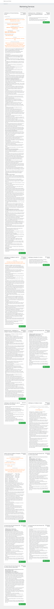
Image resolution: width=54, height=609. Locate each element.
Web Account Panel (7, 1)
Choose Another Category (27, 8)
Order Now (22, 253)
